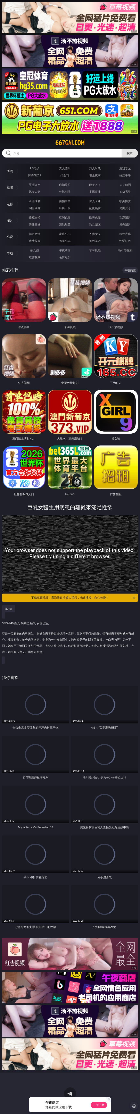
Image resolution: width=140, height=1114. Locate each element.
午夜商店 (65, 250)
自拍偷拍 (65, 185)
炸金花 (64, 175)
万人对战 (95, 168)
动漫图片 (125, 217)
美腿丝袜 (34, 224)
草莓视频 (95, 250)
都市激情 (34, 234)
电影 (10, 204)
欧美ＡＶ (95, 185)
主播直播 (95, 192)
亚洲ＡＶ (34, 185)
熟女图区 (95, 224)
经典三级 (65, 208)
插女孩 (34, 250)
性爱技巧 (125, 241)
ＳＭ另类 (125, 192)
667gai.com (70, 143)
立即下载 (99, 1105)
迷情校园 (34, 241)
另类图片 (125, 224)
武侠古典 (125, 234)
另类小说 (65, 241)
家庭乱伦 (65, 234)
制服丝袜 (34, 208)
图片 (10, 220)
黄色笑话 (95, 241)
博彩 (10, 171)
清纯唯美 (65, 224)
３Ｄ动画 (125, 185)
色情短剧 (65, 257)
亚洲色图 (65, 217)
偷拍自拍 (65, 201)
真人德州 (65, 168)
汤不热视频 (125, 250)
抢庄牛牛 (125, 175)
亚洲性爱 (34, 201)
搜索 (130, 153)
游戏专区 (125, 168)
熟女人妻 (34, 192)
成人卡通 (95, 201)
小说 (10, 237)
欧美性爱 (125, 201)
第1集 (8, 609)
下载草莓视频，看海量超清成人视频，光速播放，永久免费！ (83, 597)
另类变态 (125, 208)
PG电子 (35, 168)
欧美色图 (95, 217)
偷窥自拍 (34, 217)
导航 (10, 253)
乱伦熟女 (95, 208)
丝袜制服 (65, 192)
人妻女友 (95, 234)
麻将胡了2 (34, 175)
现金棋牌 (95, 175)
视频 (10, 187)
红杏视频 (34, 257)
